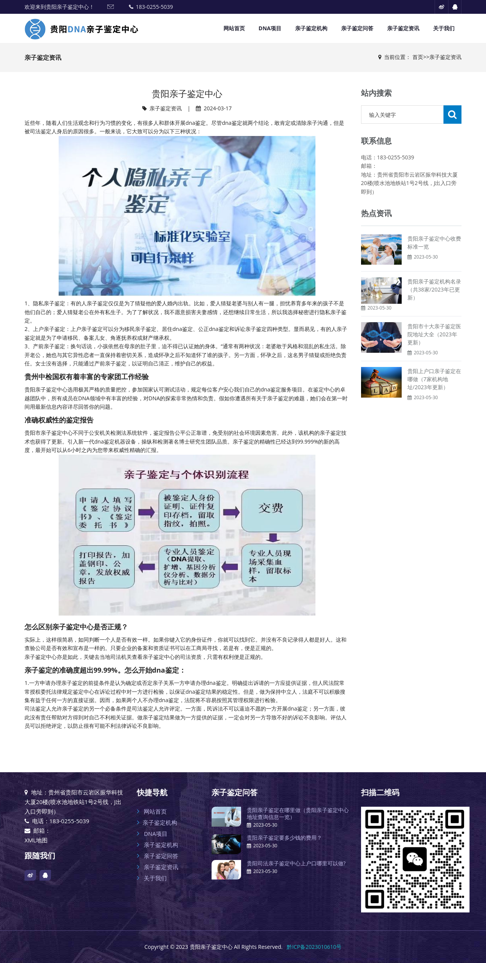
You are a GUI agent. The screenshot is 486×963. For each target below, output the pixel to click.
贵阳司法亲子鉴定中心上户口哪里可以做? (296, 863)
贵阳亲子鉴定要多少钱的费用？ (284, 837)
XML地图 (36, 840)
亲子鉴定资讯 (403, 28)
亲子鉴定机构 (311, 28)
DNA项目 (270, 28)
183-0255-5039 (154, 6)
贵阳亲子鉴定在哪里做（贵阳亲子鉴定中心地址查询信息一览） (298, 813)
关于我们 (444, 28)
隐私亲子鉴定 (49, 303)
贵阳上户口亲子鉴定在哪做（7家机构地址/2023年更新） (434, 379)
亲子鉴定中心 (51, 389)
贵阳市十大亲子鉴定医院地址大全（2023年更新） (434, 334)
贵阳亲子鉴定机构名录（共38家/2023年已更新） (434, 289)
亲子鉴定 (51, 432)
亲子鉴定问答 (357, 28)
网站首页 (234, 28)
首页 (417, 57)
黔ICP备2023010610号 (314, 946)
